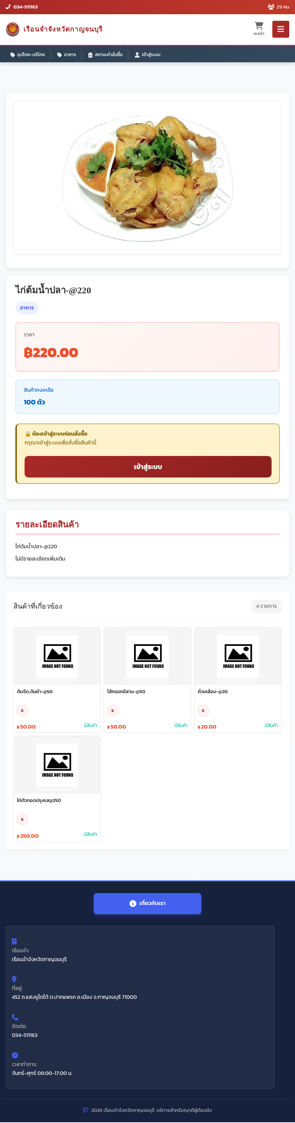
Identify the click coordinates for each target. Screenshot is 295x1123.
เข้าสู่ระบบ (148, 54)
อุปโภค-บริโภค (27, 54)
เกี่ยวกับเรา (147, 903)
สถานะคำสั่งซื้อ (105, 54)
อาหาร (66, 54)
